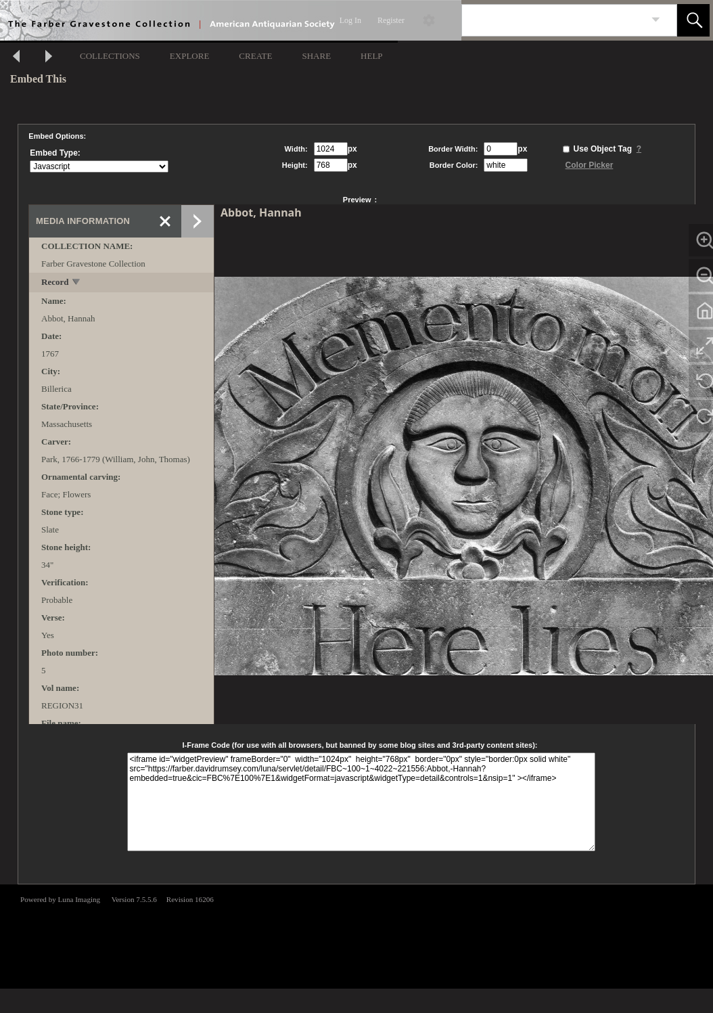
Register (391, 20)
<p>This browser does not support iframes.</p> (356, 935)
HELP (372, 56)
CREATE (255, 56)
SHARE (316, 56)
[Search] (553, 20)
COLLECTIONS (110, 56)
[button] (693, 20)
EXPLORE (190, 56)
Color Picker (590, 165)
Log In (350, 20)
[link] (656, 20)
